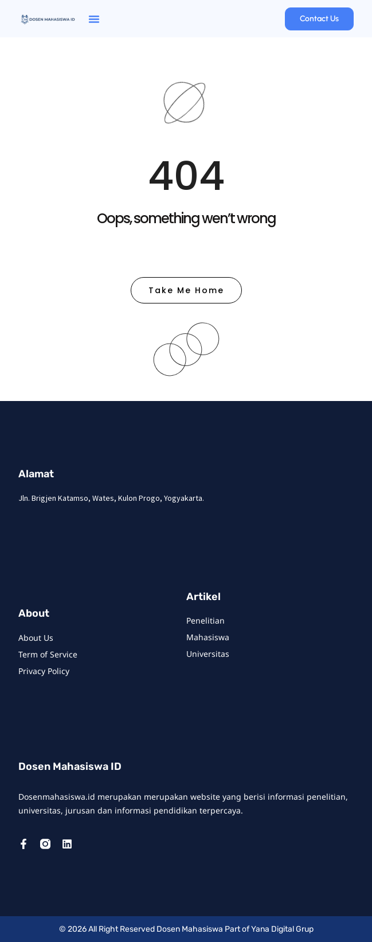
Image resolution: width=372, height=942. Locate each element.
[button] (94, 19)
